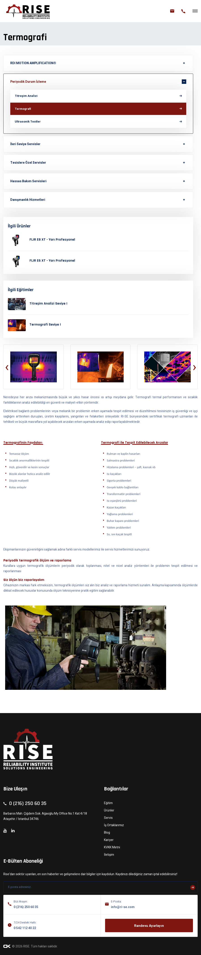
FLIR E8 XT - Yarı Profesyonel (52, 239)
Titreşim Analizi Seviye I (48, 303)
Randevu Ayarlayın (149, 925)
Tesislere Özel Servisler (28, 162)
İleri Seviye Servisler (25, 144)
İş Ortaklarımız (114, 825)
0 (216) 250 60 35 (26, 907)
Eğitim (108, 803)
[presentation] (6, 366)
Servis (108, 817)
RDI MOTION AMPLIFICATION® (33, 63)
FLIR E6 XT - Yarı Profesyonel (52, 260)
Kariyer (109, 840)
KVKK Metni (112, 847)
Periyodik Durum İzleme (28, 81)
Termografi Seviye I (45, 324)
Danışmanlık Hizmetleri (27, 199)
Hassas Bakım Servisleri (28, 181)
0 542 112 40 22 (25, 928)
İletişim (109, 854)
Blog (107, 832)
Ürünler (109, 810)
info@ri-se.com (123, 907)
